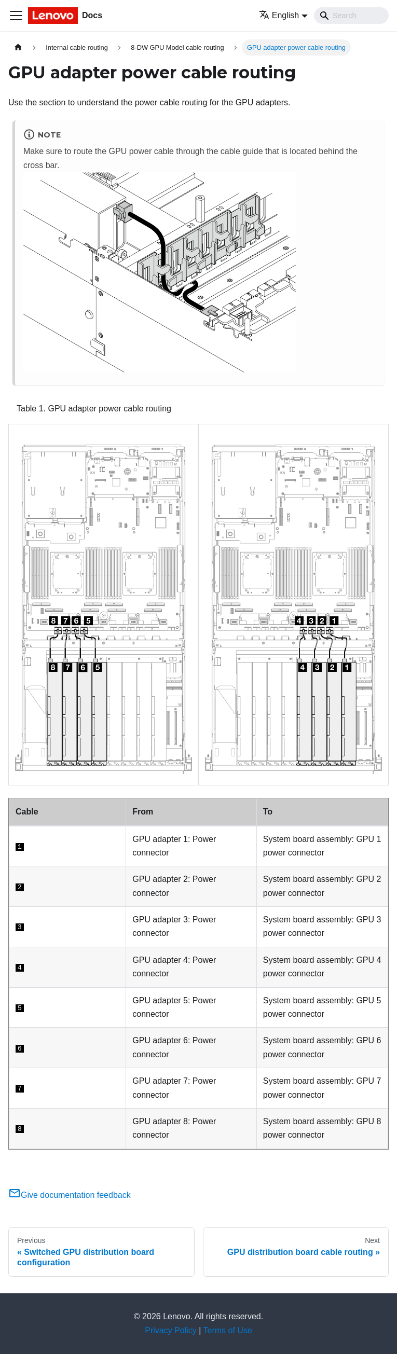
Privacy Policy (171, 1330)
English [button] (279, 15)
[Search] (351, 15)
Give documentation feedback (69, 1195)
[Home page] (18, 47)
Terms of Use (227, 1330)
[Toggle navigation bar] (16, 15)
